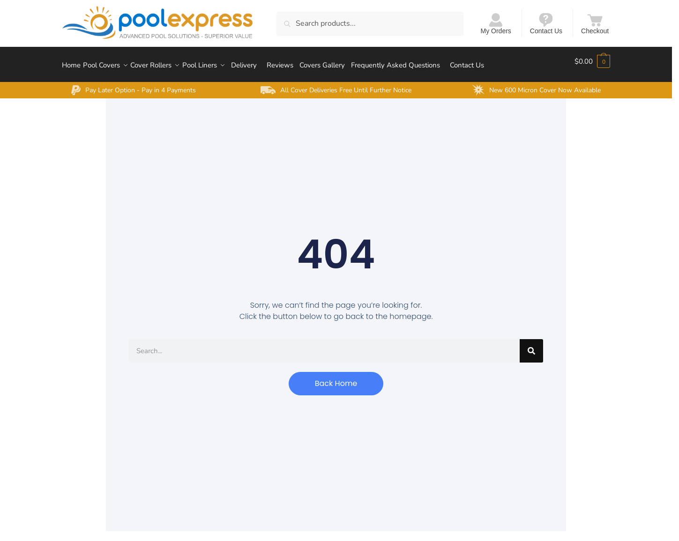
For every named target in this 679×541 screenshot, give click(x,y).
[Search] (531, 344)
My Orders (496, 23)
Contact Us (546, 23)
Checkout (595, 23)
